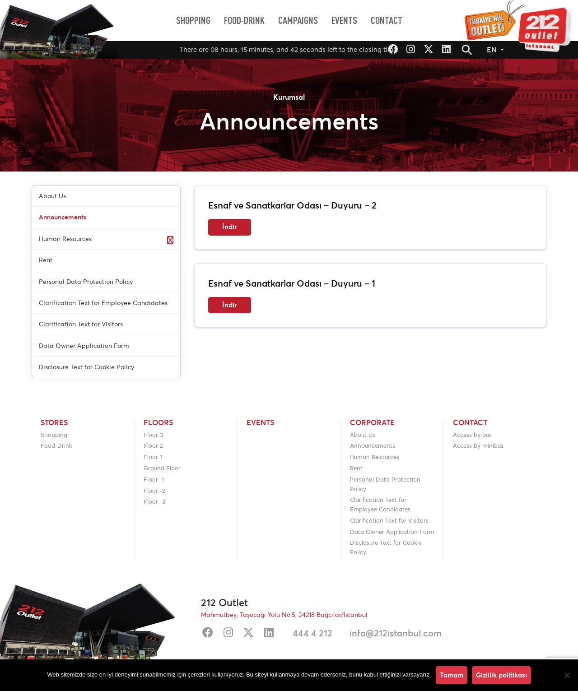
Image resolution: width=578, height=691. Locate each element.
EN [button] (493, 49)
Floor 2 (153, 446)
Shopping (54, 435)
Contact (470, 423)
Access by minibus (478, 446)
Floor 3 (153, 435)
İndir (229, 227)
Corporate (372, 423)
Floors (158, 423)
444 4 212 (312, 633)
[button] (467, 50)
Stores (54, 423)
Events (260, 423)
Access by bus (472, 435)
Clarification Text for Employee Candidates (380, 504)
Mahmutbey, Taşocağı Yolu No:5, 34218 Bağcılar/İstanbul (284, 615)
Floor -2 (154, 491)
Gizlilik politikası (501, 675)
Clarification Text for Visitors (389, 520)
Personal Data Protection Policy (385, 484)
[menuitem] (193, 20)
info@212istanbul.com (396, 633)
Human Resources (374, 457)
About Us (362, 435)
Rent (356, 468)
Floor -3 (154, 501)
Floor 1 (153, 457)
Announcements (372, 446)
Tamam (451, 675)
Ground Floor (162, 468)
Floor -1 (154, 479)
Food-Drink (56, 446)
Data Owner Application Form (392, 532)
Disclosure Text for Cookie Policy (386, 547)
